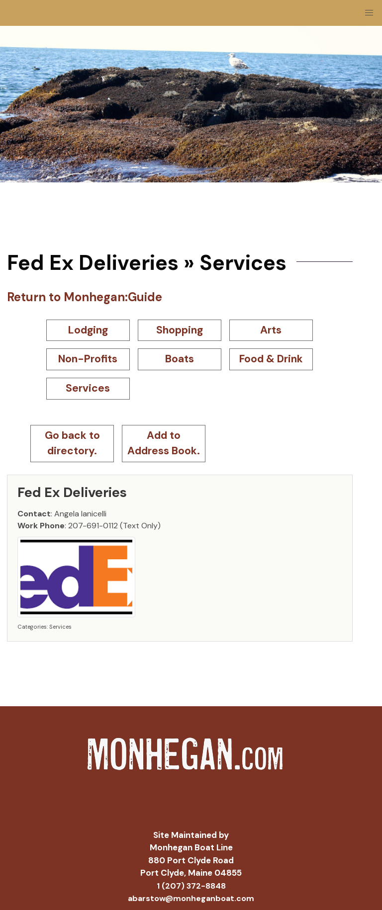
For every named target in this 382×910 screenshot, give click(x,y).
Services (88, 388)
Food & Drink (271, 359)
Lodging (88, 330)
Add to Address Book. (163, 443)
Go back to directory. (72, 443)
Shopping (179, 330)
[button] (369, 13)
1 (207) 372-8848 (191, 886)
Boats (179, 359)
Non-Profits (87, 359)
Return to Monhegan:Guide (84, 297)
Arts (271, 330)
